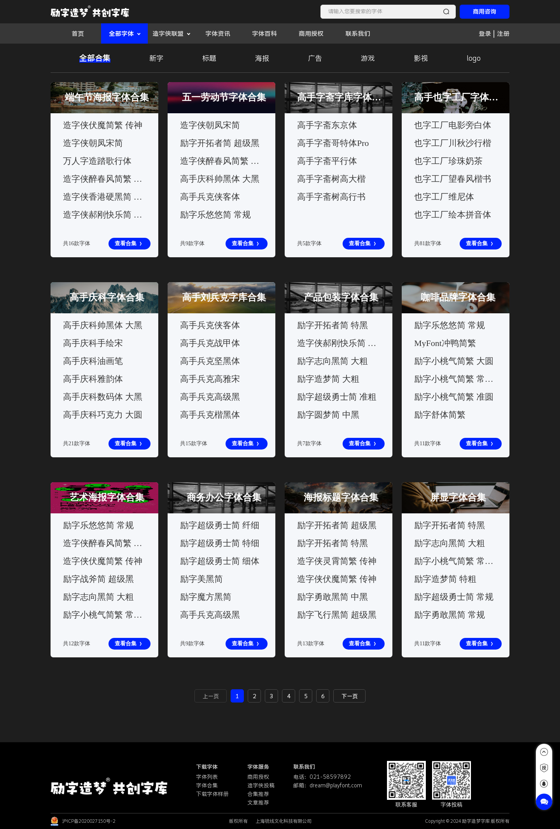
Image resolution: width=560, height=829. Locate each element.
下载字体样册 (212, 793)
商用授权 (311, 33)
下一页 (349, 696)
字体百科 (264, 33)
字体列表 (207, 776)
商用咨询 (484, 11)
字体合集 (207, 785)
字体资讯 (217, 33)
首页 (78, 33)
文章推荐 (258, 802)
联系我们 (357, 33)
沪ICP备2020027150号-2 (89, 821)
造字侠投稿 (261, 785)
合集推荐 (258, 793)
